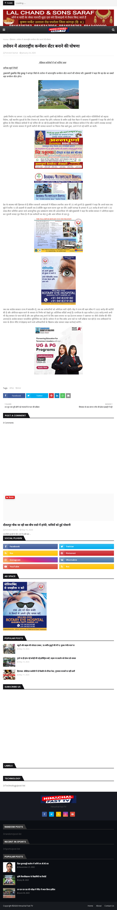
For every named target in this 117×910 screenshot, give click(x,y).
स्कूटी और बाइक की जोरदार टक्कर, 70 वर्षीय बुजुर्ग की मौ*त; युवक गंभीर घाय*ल (45, 645)
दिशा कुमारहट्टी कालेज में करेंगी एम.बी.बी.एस (33, 863)
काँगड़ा (11, 388)
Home (5, 39)
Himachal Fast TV (25, 906)
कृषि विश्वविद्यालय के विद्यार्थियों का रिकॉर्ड (31, 876)
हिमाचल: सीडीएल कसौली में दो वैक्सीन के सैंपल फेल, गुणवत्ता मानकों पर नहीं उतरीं (46, 671)
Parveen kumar (11, 53)
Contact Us (109, 906)
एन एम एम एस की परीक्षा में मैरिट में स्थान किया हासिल (36, 889)
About (98, 906)
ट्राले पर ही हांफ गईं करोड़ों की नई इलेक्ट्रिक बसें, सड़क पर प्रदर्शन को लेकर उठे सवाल (46, 658)
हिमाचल (12, 39)
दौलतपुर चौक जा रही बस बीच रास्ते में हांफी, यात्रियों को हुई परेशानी (37, 525)
